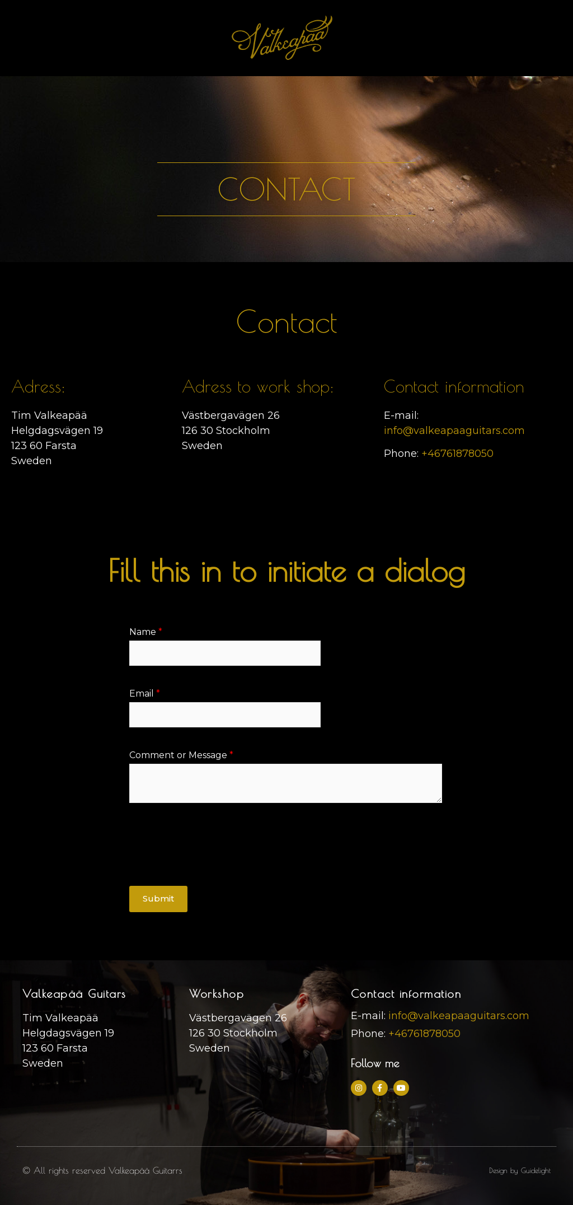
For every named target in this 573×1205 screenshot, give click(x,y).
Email (144, 693)
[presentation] (214, 867)
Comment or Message (181, 755)
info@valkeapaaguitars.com (454, 430)
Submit (158, 898)
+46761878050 (457, 453)
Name (145, 632)
